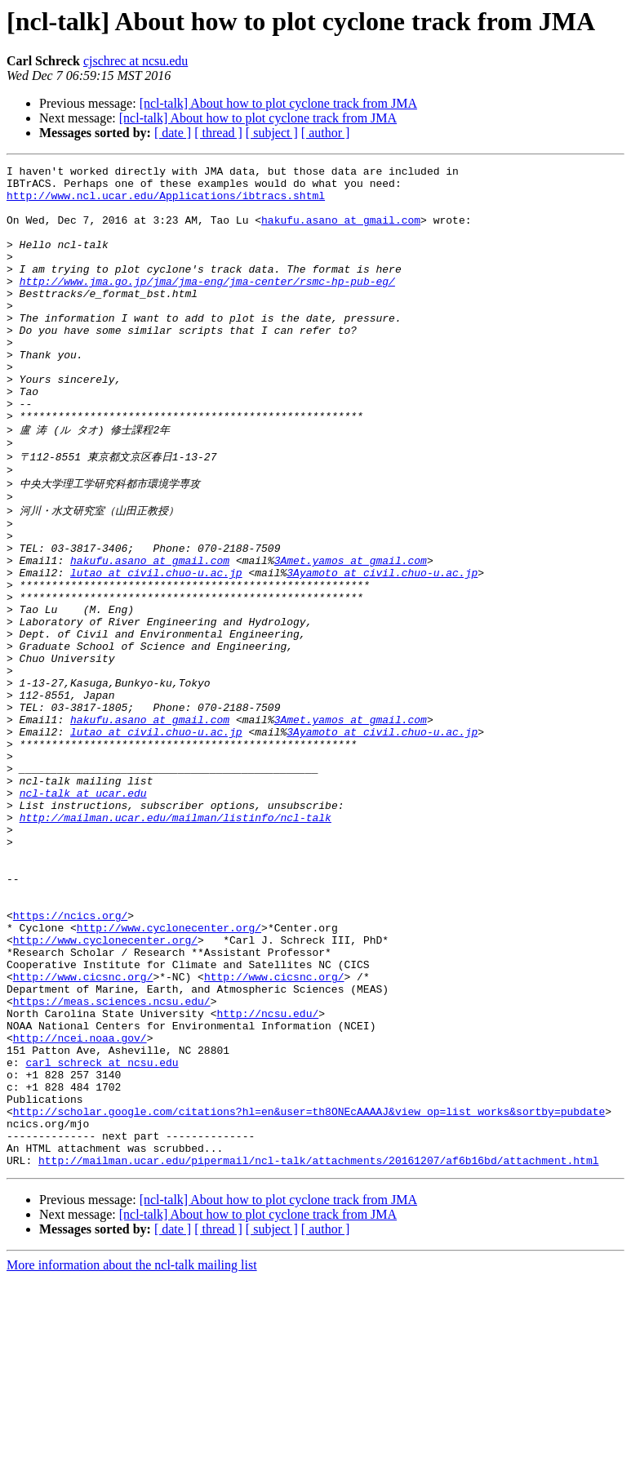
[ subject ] (272, 133)
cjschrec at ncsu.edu (135, 61)
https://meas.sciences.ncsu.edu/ (112, 1160)
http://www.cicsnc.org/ (83, 1131)
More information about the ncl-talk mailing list (132, 1457)
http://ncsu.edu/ (267, 1175)
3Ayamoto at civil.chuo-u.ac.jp (382, 646)
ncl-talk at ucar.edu (83, 911)
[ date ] (172, 133)
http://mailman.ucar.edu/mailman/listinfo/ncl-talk (175, 940)
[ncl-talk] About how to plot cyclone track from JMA (278, 103)
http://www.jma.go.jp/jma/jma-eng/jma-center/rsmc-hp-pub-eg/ (207, 305)
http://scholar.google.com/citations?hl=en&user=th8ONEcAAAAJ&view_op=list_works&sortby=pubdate (309, 1293)
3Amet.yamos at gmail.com (350, 631)
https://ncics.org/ (70, 1058)
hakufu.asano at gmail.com (340, 231)
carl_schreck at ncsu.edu (101, 1234)
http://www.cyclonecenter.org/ (169, 1072)
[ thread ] (218, 133)
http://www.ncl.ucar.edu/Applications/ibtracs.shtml (166, 202)
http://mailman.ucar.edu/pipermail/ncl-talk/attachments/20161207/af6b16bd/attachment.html (318, 1351)
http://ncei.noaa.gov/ (80, 1205)
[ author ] (325, 133)
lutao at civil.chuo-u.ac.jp (156, 646)
